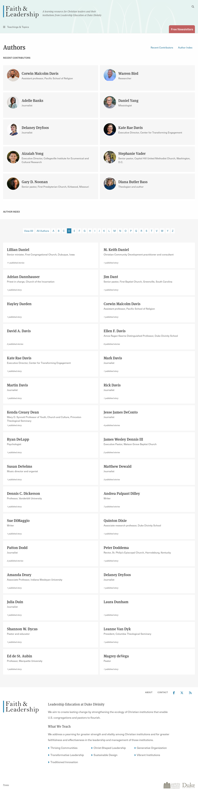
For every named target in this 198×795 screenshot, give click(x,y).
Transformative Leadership (67, 755)
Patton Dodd (17, 547)
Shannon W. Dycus (22, 628)
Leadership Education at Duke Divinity (76, 704)
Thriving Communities (63, 748)
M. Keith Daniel (116, 249)
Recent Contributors (162, 47)
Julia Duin (15, 601)
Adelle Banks (32, 100)
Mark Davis (113, 357)
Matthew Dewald (117, 466)
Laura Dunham (116, 601)
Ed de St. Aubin (19, 655)
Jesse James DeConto (121, 412)
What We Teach (59, 726)
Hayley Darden (19, 303)
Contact (162, 692)
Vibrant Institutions (148, 755)
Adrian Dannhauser (23, 276)
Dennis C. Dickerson (23, 493)
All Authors (43, 230)
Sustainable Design (105, 755)
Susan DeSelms (19, 466)
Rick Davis (112, 385)
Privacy (6, 785)
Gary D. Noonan (35, 181)
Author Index (185, 47)
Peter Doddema (116, 547)
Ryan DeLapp (18, 439)
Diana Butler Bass (133, 181)
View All (28, 230)
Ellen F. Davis (115, 330)
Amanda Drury (19, 574)
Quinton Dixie (115, 520)
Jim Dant (111, 276)
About (149, 692)
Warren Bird (128, 73)
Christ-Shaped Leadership (110, 748)
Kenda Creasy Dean (23, 412)
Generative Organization (152, 748)
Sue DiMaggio (18, 520)
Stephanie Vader (132, 153)
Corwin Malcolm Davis (40, 73)
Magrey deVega (116, 655)
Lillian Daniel (18, 249)
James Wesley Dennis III (123, 439)
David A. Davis (19, 330)
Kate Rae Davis (130, 127)
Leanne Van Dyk (117, 628)
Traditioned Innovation (64, 762)
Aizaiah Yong (32, 153)
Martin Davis (17, 385)
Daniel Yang (128, 100)
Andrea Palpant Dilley (122, 493)
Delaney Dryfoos (35, 127)
